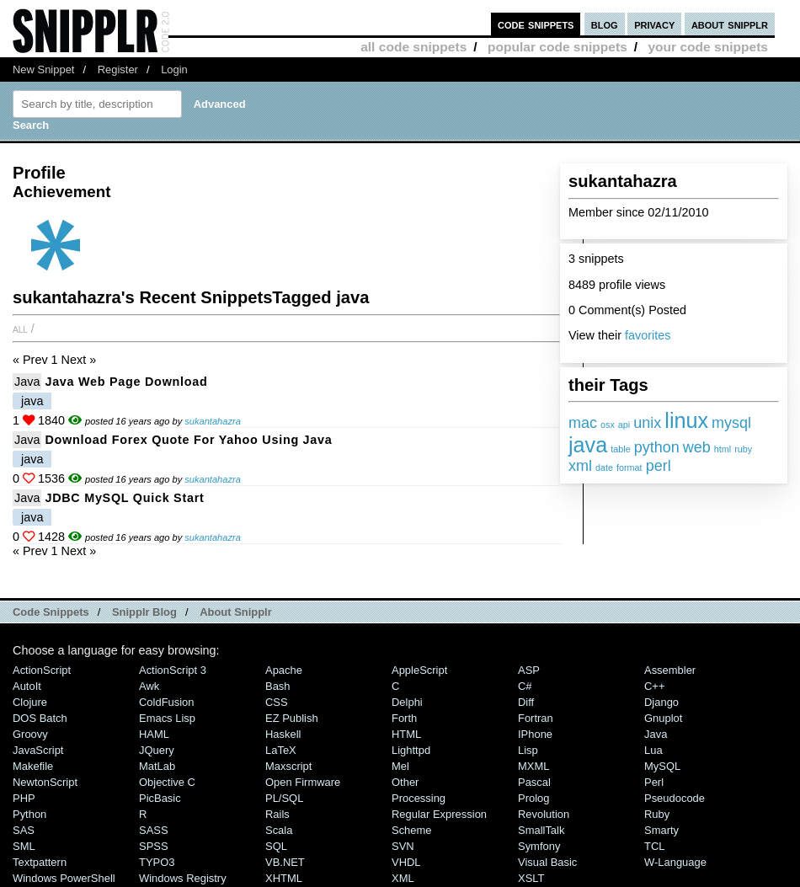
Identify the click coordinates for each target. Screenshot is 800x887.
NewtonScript (45, 782)
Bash (278, 686)
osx (607, 424)
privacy (654, 24)
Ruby (656, 814)
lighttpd (411, 750)
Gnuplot (663, 718)
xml (580, 465)
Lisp (528, 750)
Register (118, 69)
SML (24, 846)
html (722, 449)
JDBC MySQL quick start (124, 498)
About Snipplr (236, 612)
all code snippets (413, 47)
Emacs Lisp (167, 718)
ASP (529, 670)
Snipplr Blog (144, 612)
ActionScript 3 (172, 670)
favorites (647, 335)
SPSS (153, 846)
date (604, 467)
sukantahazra (212, 421)
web (697, 447)
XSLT (531, 878)
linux (686, 420)
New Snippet (43, 69)
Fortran (535, 718)
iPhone (535, 734)
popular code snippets (557, 47)
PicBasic (160, 798)
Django (661, 702)
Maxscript (288, 766)
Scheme (412, 830)
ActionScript (42, 670)
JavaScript (38, 750)
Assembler (670, 670)
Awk (149, 686)
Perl (654, 782)
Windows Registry (183, 878)
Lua (653, 750)
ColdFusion (167, 702)
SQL (276, 846)
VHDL (406, 862)
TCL (654, 846)
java (587, 445)
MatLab (157, 766)
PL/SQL (284, 798)
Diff (526, 702)
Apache (283, 670)
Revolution (543, 814)
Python (29, 814)
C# (525, 686)
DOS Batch (40, 718)
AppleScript (419, 670)
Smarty (661, 830)
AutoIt (27, 686)
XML (403, 878)
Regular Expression (439, 814)
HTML (406, 734)
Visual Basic (547, 862)
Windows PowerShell (64, 878)
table (620, 449)
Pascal (534, 782)
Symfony (539, 846)
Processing (418, 798)
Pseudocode (674, 798)
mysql (731, 422)
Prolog (533, 798)
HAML (154, 734)
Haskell (283, 734)
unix (647, 422)
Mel (400, 766)
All (20, 328)
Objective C (167, 782)
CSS (276, 702)
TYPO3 (156, 862)
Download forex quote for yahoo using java (188, 439)
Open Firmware (302, 782)
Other (405, 782)
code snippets (536, 24)
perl (658, 465)
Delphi (407, 702)
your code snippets (708, 47)
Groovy (30, 734)
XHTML (283, 878)
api (624, 424)
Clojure (30, 702)
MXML (533, 766)
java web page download (126, 381)
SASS (153, 830)
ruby (743, 449)
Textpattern (40, 862)
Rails (277, 814)
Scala (278, 830)
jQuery (156, 750)
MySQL (662, 766)
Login (174, 69)
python (657, 447)
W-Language (675, 862)
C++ (654, 686)
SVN (403, 846)
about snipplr (729, 24)
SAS (24, 830)
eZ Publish (291, 718)
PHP (24, 798)
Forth (404, 718)
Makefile (33, 766)
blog (604, 24)
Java (27, 381)
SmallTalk (541, 830)
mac (582, 422)
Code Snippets (51, 612)
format (629, 467)
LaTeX (280, 750)
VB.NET (285, 862)
